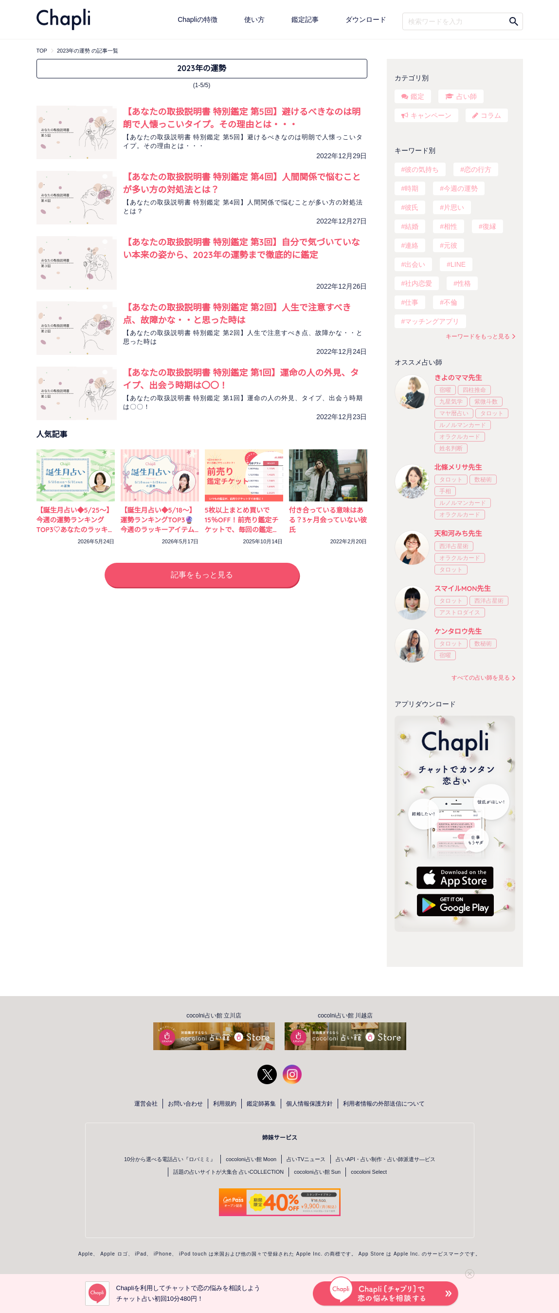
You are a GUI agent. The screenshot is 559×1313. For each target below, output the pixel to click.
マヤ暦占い (454, 413)
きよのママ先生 (458, 377)
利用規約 (224, 1103)
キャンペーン (431, 115)
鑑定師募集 (261, 1103)
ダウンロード (365, 19)
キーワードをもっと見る (478, 336)
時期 (411, 188)
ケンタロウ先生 (458, 631)
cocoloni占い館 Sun (317, 1172)
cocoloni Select (369, 1172)
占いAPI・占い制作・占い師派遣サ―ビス (385, 1159)
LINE (458, 264)
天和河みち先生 (458, 533)
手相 (445, 491)
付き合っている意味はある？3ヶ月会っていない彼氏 (328, 520)
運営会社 (146, 1103)
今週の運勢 (461, 188)
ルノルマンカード (462, 425)
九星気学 (451, 401)
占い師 (466, 96)
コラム (491, 115)
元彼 (450, 245)
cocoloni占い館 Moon (251, 1159)
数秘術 (483, 479)
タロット (492, 413)
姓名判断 (451, 448)
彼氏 (411, 207)
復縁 (489, 226)
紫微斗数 (486, 401)
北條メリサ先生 (458, 467)
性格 (464, 283)
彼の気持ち (422, 169)
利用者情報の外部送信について (384, 1103)
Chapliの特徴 (197, 19)
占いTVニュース (306, 1159)
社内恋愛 (418, 283)
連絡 (411, 245)
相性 (450, 226)
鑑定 (417, 96)
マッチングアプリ (432, 321)
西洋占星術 (454, 546)
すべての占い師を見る (480, 678)
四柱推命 (474, 390)
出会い (415, 264)
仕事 (411, 302)
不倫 (450, 302)
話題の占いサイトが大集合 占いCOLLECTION (228, 1172)
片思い (454, 207)
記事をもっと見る (202, 575)
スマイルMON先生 (462, 588)
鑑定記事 (305, 19)
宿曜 (445, 390)
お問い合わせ (185, 1103)
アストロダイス (459, 612)
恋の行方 (477, 169)
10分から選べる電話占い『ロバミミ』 (170, 1159)
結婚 (411, 226)
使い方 (254, 19)
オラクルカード (459, 436)
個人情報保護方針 (309, 1103)
